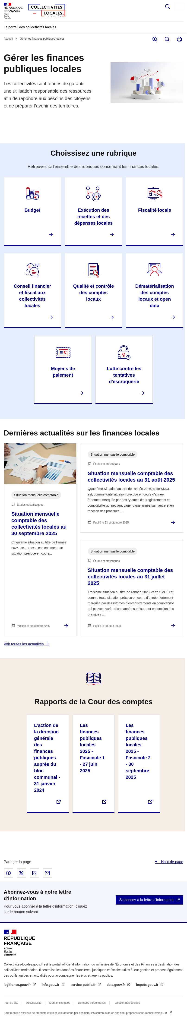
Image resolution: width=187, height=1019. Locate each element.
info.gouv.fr (51, 985)
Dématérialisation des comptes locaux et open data (154, 296)
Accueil (8, 38)
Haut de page (171, 862)
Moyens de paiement (63, 372)
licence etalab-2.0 (156, 1013)
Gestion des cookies (127, 1002)
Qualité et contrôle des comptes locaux (93, 293)
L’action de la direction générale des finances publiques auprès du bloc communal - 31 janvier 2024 (47, 758)
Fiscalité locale (154, 210)
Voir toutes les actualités (24, 644)
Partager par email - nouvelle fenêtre (47, 873)
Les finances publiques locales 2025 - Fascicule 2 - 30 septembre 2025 (138, 751)
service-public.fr (83, 985)
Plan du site (11, 1002)
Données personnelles (92, 1002)
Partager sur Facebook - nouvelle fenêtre (8, 873)
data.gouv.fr (116, 985)
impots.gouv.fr (147, 985)
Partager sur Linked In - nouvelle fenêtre (34, 873)
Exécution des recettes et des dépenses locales (93, 217)
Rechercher (167, 6)
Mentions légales (59, 1002)
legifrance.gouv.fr (18, 985)
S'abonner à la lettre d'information (146, 900)
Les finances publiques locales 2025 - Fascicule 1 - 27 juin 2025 (92, 748)
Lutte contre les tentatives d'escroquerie (124, 375)
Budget (32, 210)
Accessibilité (33, 1002)
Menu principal (180, 6)
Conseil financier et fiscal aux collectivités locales (32, 296)
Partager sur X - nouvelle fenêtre (21, 873)
